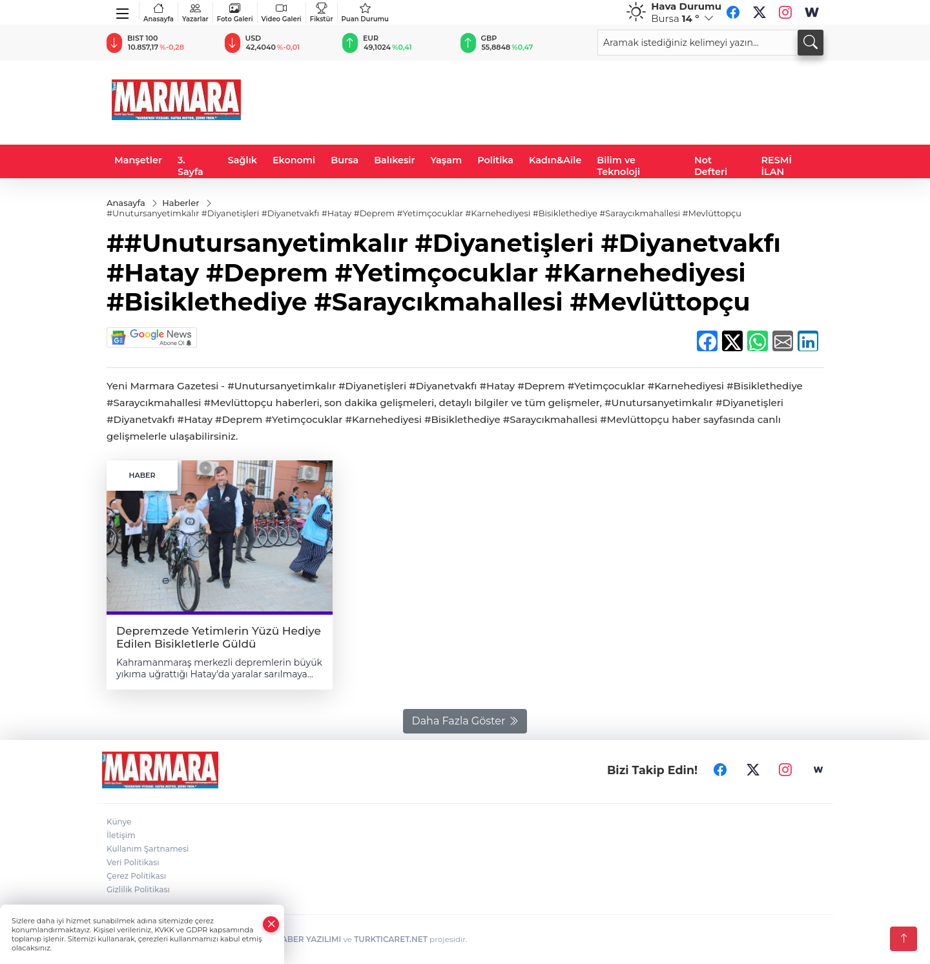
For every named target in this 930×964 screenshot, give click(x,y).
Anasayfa (158, 12)
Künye (119, 821)
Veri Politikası (133, 862)
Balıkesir (394, 160)
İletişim (121, 835)
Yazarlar (195, 12)
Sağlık (242, 160)
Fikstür (321, 12)
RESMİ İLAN (776, 166)
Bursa (344, 160)
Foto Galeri (235, 12)
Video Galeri (282, 12)
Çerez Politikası (136, 876)
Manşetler (138, 160)
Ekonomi (294, 160)
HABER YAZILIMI (308, 939)
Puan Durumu (365, 12)
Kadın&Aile (555, 160)
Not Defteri (710, 166)
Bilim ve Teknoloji (618, 166)
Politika (495, 160)
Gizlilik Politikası (138, 889)
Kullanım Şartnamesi (148, 849)
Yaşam (446, 160)
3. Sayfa (190, 166)
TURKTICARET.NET (391, 939)
